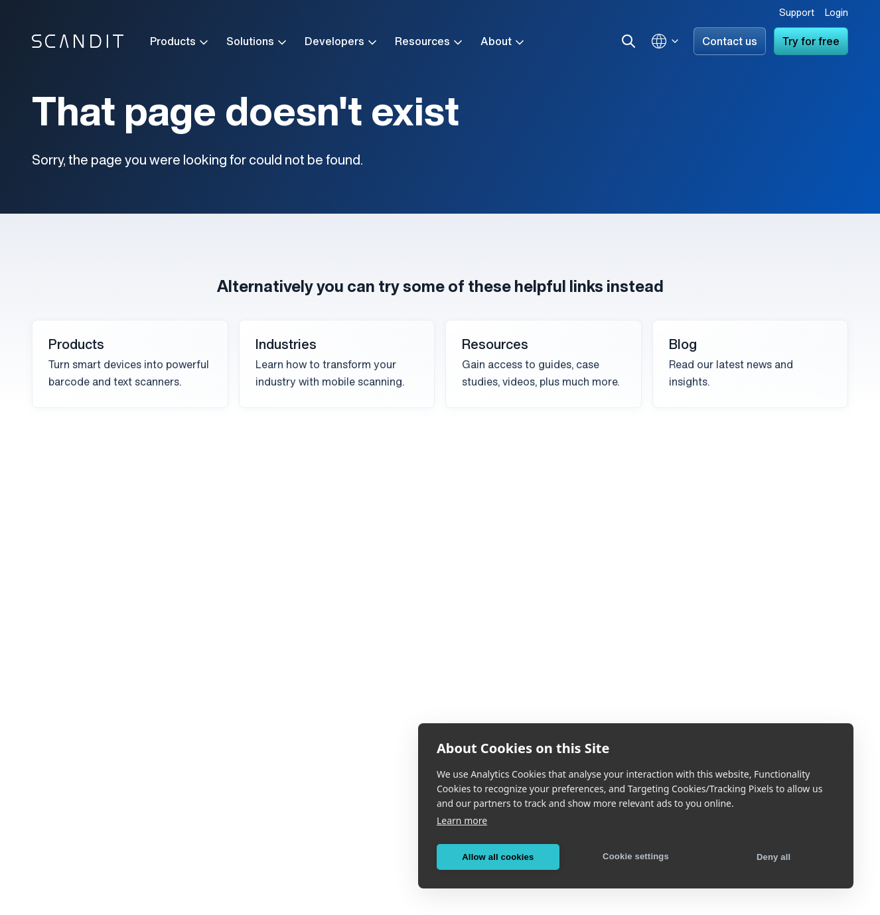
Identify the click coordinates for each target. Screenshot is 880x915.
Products (180, 42)
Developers (342, 42)
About (503, 42)
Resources (430, 42)
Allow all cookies (498, 857)
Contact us (729, 42)
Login (836, 14)
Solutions (257, 42)
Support (796, 14)
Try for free (811, 42)
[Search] (628, 41)
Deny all (773, 857)
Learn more (462, 820)
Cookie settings (636, 856)
